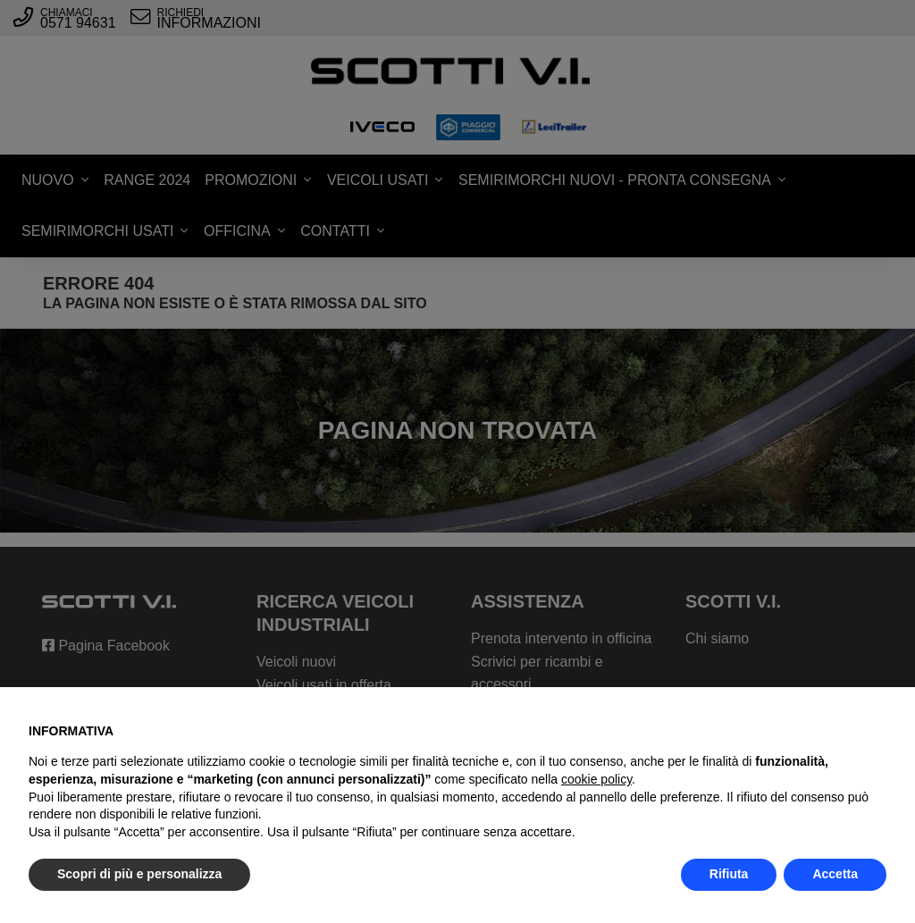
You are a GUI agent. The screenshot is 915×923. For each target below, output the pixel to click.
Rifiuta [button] (729, 874)
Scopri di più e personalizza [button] (139, 874)
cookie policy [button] (596, 779)
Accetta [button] (835, 874)
